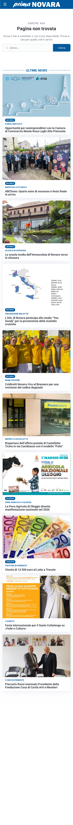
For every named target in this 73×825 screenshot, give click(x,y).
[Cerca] (28, 48)
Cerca (61, 47)
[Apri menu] (5, 4)
